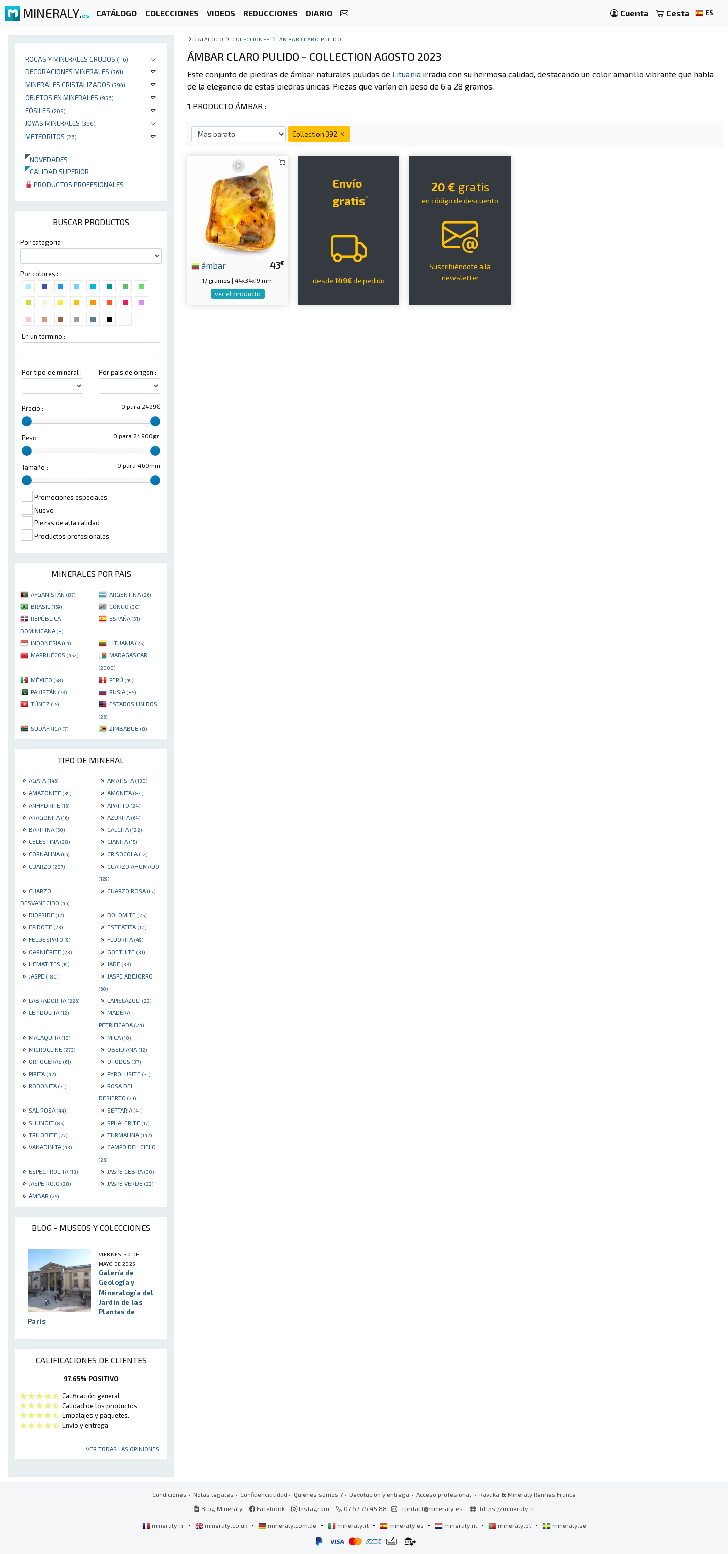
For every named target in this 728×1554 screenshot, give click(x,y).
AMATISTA (127, 780)
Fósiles (45, 110)
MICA (119, 1037)
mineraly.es (402, 1525)
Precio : (32, 408)
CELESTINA (49, 841)
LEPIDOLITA (49, 1012)
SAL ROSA (47, 1110)
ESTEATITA (126, 926)
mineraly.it (349, 1525)
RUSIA (122, 691)
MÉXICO (47, 679)
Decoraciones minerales (74, 71)
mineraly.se (564, 1525)
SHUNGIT (46, 1122)
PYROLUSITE (128, 1073)
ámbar (208, 265)
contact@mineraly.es (432, 1508)
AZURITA (123, 817)
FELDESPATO (49, 939)
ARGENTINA (130, 594)
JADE (119, 963)
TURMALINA (129, 1134)
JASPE (43, 976)
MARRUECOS (54, 654)
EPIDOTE (46, 926)
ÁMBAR (44, 1196)
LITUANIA (126, 642)
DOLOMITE (126, 914)
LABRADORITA (54, 1000)
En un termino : (43, 336)
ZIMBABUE (128, 728)
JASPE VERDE (130, 1183)
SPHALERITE (128, 1122)
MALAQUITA (49, 1037)
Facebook (267, 1508)
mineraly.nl (457, 1525)
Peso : (31, 438)
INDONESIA (51, 642)
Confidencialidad (263, 1494)
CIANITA (122, 841)
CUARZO (47, 866)
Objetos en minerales (69, 97)
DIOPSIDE (46, 914)
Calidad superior (57, 171)
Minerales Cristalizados (75, 84)
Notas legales (213, 1494)
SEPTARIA (124, 1110)
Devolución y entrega (379, 1494)
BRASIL (46, 606)
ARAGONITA (49, 817)
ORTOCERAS (50, 1061)
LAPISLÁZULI (129, 1000)
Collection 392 (319, 133)
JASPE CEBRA (130, 1171)
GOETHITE (126, 951)
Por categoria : (42, 242)
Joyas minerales (60, 123)
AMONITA (125, 792)
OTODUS (124, 1061)
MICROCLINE (52, 1049)
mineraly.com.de (288, 1525)
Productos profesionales (74, 184)
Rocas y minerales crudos (76, 59)
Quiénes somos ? (318, 1494)
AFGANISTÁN (53, 594)
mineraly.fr (164, 1525)
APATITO (123, 805)
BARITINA (47, 829)
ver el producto (238, 294)
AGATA (43, 780)
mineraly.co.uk (222, 1525)
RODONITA (47, 1085)
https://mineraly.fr (507, 1508)
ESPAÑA (124, 618)
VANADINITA (50, 1146)
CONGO (124, 606)
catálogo (208, 39)
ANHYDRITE (49, 805)
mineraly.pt (510, 1525)
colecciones (251, 39)
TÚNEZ (45, 703)
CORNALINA (49, 853)
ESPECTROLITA (53, 1171)
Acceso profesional (444, 1494)
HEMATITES (49, 963)
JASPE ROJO (50, 1183)
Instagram (310, 1508)
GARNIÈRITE (50, 951)
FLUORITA (125, 939)
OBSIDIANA (127, 1049)
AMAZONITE (50, 792)
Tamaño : (35, 467)
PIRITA (42, 1073)
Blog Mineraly (218, 1508)
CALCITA (124, 829)
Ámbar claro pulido (310, 39)
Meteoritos (51, 136)
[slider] (27, 421)
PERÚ (121, 679)
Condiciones (169, 1494)
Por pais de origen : (127, 372)
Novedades (46, 159)
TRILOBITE (48, 1134)
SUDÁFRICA (49, 728)
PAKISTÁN (49, 691)
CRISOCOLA (127, 853)
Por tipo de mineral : (52, 372)
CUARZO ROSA (131, 890)
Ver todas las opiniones (122, 1448)
